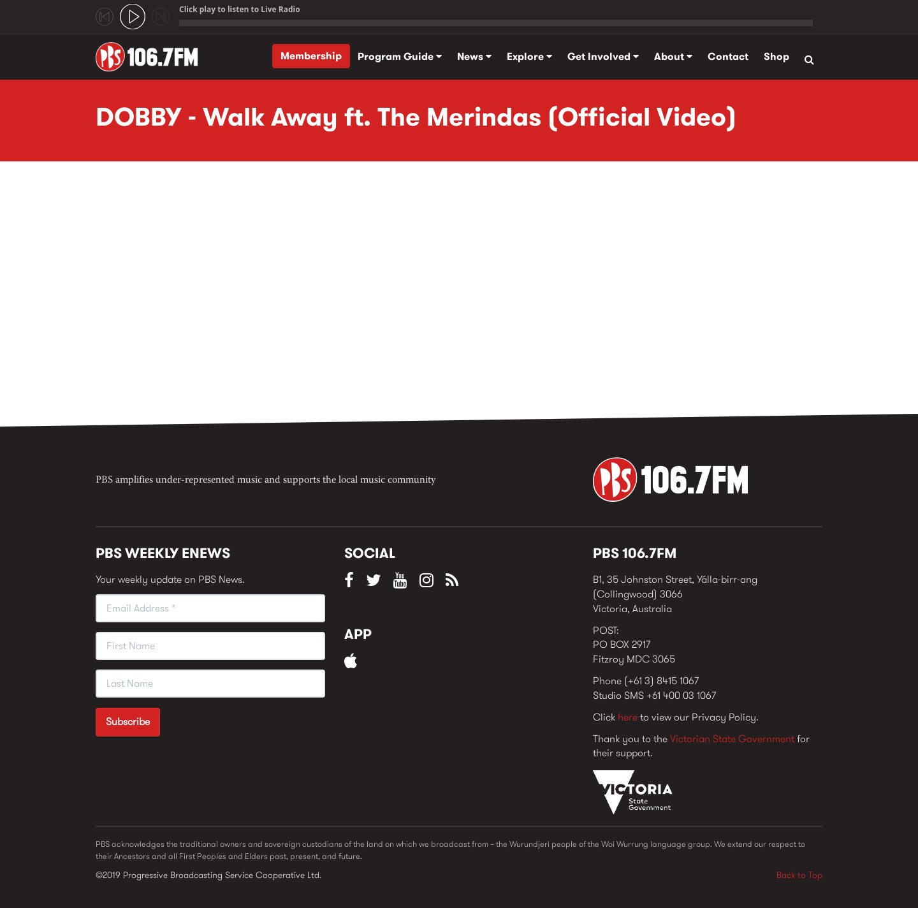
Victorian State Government (732, 738)
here (628, 717)
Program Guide (400, 56)
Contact (728, 56)
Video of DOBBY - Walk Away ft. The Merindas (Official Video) (300, 297)
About (673, 56)
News (474, 56)
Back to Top (799, 874)
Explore (529, 56)
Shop (776, 56)
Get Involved (603, 56)
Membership (311, 55)
